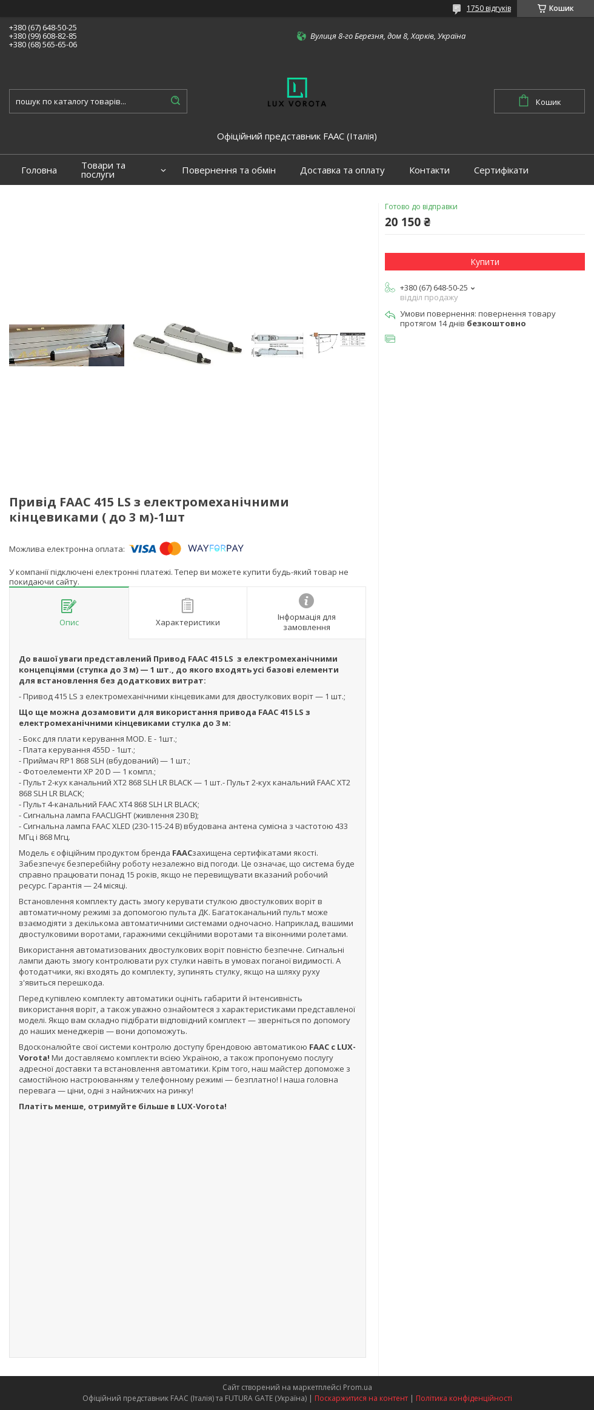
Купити (484, 261)
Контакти (429, 170)
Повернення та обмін (229, 170)
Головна (39, 170)
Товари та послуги (103, 170)
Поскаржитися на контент (361, 1398)
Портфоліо (44, 200)
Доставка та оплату (342, 170)
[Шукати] (175, 101)
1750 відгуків (489, 8)
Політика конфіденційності (464, 1398)
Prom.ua (357, 1387)
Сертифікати (501, 170)
